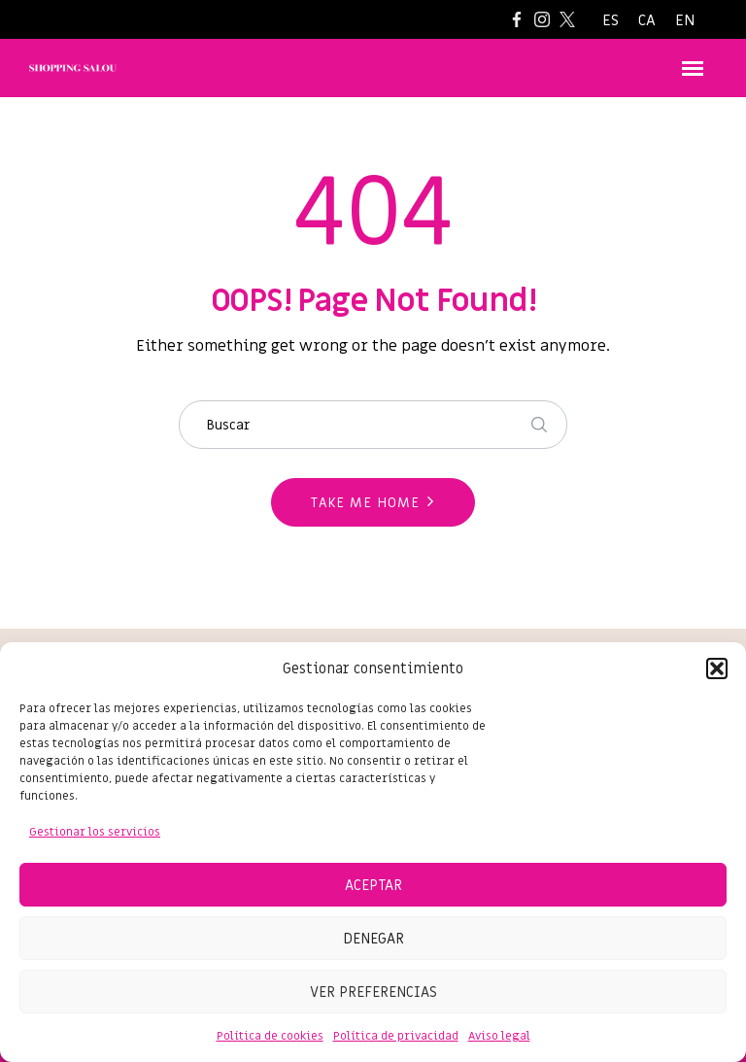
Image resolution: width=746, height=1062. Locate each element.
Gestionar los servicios (94, 831)
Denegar (373, 938)
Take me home (365, 503)
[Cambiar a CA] (646, 21)
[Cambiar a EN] (684, 21)
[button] (717, 668)
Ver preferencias (373, 992)
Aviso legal (499, 1036)
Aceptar (373, 885)
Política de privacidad (395, 1036)
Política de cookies (270, 1036)
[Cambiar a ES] (610, 21)
